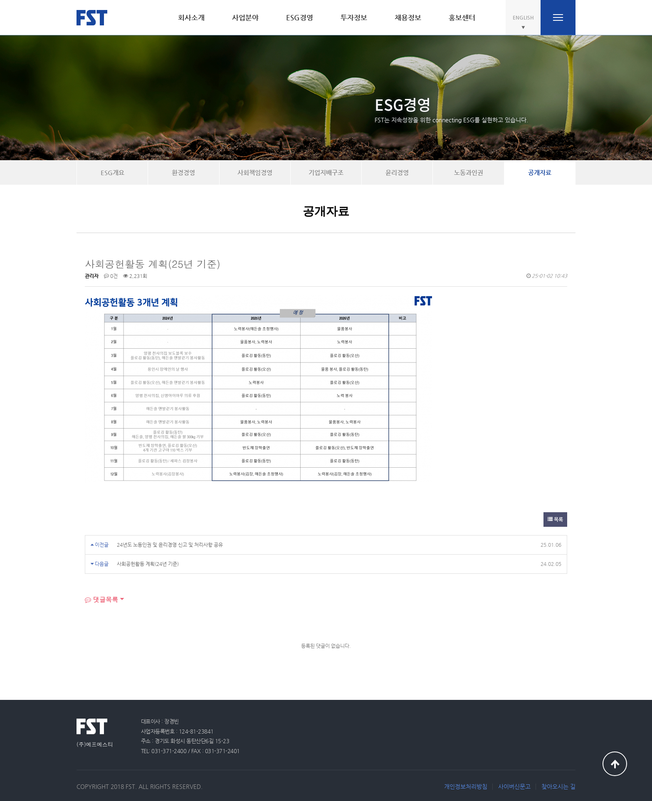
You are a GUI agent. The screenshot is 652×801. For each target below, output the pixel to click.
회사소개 (191, 17)
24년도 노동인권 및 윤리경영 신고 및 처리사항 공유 (170, 545)
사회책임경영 (254, 172)
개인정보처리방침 (465, 786)
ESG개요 (112, 172)
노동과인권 (468, 172)
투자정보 (354, 17)
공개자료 (539, 172)
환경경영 (183, 172)
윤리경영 (397, 172)
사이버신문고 (514, 786)
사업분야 (245, 17)
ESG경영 (299, 17)
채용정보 (408, 17)
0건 (111, 276)
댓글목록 (101, 599)
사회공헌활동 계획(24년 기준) (148, 564)
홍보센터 (462, 17)
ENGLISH (523, 17)
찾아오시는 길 (558, 786)
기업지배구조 (326, 172)
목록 (555, 519)
